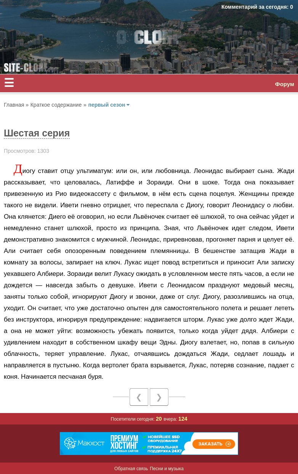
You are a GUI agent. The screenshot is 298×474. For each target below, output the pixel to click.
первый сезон (109, 105)
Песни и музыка (167, 468)
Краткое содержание (56, 105)
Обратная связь (131, 468)
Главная (15, 105)
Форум (284, 84)
